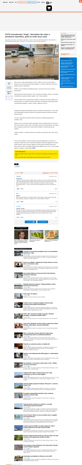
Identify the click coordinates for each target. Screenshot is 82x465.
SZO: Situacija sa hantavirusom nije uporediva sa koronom (68, 37)
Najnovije (63, 26)
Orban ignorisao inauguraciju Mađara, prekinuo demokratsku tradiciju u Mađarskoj (68, 29)
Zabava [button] (43, 3)
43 (29, 359)
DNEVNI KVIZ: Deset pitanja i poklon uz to (51, 234)
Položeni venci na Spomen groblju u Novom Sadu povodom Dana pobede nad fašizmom (38, 297)
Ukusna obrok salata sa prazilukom (34, 234)
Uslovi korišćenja (28, 460)
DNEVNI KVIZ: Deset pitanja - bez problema (67, 71)
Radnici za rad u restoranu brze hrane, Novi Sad (67, 125)
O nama (7, 460)
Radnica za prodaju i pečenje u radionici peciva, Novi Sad (67, 116)
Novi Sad (9, 80)
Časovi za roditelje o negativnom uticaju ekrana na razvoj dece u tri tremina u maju (68, 52)
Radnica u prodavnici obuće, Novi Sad (68, 136)
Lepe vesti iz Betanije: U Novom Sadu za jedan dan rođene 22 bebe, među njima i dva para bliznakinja (40, 317)
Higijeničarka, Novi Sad (65, 133)
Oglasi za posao (65, 111)
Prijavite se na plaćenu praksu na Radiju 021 (36, 337)
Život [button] (38, 3)
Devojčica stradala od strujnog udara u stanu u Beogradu (68, 41)
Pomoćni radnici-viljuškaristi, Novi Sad (68, 128)
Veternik (17, 159)
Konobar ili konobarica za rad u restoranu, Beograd (67, 131)
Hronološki (46, 166)
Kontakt (17, 460)
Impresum (22, 460)
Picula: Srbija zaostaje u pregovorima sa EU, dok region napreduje (68, 44)
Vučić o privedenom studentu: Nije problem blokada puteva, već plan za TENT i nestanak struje (21, 235)
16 (29, 280)
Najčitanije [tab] (63, 80)
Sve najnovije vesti (71, 55)
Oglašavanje (12, 460)
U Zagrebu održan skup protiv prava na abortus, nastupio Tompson (68, 33)
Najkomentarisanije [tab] (65, 79)
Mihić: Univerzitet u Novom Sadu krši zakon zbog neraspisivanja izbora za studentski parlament (38, 327)
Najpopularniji (54, 166)
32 (29, 422)
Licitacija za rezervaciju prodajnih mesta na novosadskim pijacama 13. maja (69, 48)
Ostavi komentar (42, 215)
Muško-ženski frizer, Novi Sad (67, 139)
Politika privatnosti (36, 460)
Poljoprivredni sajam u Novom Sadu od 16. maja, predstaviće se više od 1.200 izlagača (37, 366)
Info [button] (16, 3)
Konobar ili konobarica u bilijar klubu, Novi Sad (67, 119)
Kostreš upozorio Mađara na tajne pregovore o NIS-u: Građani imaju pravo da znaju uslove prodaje (39, 420)
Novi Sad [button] (11, 3)
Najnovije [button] (5, 3)
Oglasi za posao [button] (32, 3)
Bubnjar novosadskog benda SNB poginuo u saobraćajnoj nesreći (68, 74)
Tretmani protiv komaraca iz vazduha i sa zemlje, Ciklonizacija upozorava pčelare (37, 398)
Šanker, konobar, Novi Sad (66, 113)
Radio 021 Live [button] (22, 3)
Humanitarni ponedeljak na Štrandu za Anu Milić (37, 449)
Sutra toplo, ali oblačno (30, 287)
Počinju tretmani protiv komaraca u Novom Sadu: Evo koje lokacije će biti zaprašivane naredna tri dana (40, 429)
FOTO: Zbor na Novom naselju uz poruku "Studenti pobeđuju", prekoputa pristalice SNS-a (38, 308)
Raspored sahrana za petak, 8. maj (68, 68)
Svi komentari (30, 215)
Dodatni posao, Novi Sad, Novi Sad (68, 122)
